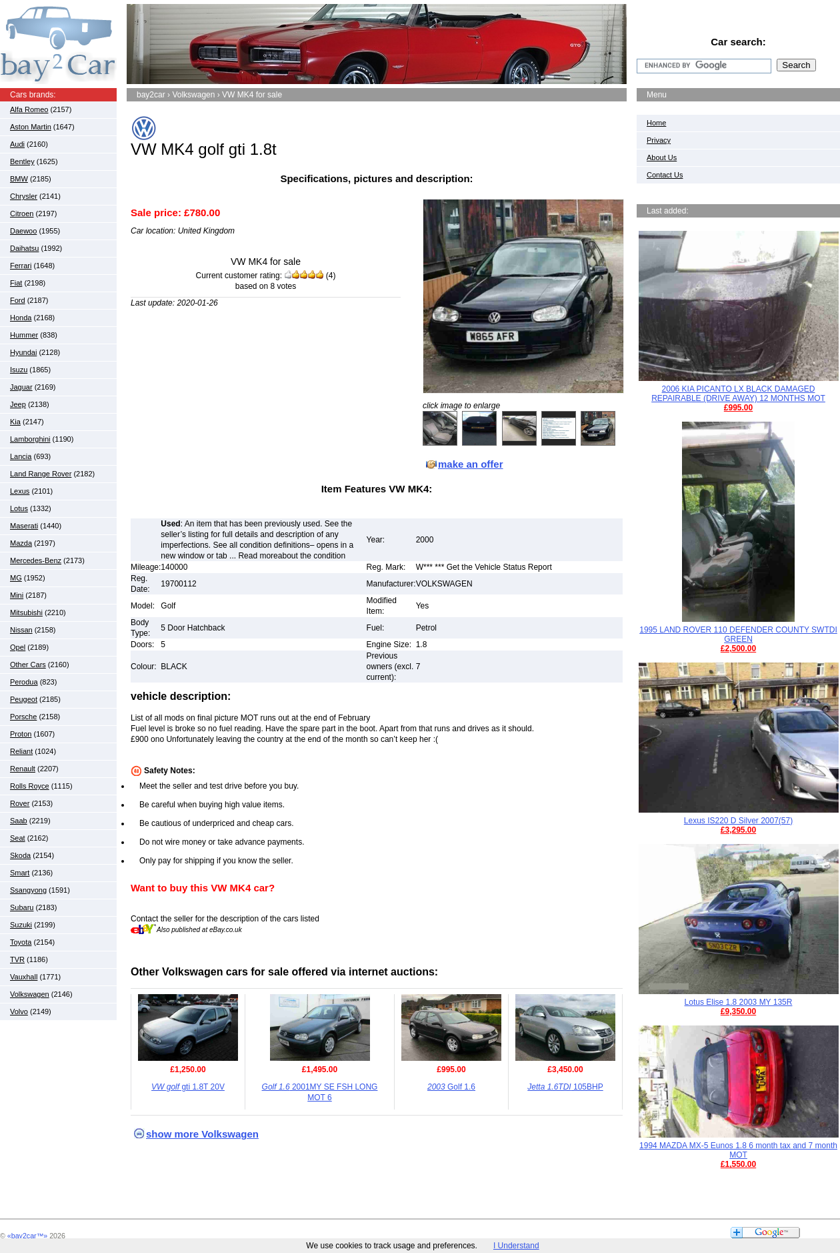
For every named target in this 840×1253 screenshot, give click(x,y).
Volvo (19, 1011)
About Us (662, 157)
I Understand (516, 1245)
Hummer (24, 335)
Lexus (19, 491)
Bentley (22, 161)
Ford (17, 300)
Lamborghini (30, 439)
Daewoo (23, 231)
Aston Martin (30, 127)
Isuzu (18, 370)
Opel (17, 647)
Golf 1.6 (451, 1087)
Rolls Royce (29, 786)
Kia (15, 422)
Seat (17, 838)
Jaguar (21, 387)
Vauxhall (23, 977)
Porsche (23, 717)
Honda (20, 318)
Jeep (18, 404)
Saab (18, 821)
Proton (20, 734)
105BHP (565, 1087)
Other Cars (28, 665)
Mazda (21, 543)
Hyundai (23, 352)
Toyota (20, 942)
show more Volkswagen (202, 1134)
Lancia (20, 456)
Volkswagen (29, 994)
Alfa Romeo (29, 109)
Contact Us (665, 175)
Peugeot (23, 699)
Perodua (24, 682)
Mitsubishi (26, 612)
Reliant (21, 751)
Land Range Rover (40, 474)
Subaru (21, 907)
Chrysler (23, 196)
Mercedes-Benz (35, 560)
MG (16, 578)
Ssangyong (28, 890)
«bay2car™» (27, 1236)
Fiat (16, 283)
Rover (19, 803)
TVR (17, 959)
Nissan (21, 630)
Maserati (24, 526)
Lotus (19, 508)
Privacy (659, 140)
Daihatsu (24, 248)
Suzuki (21, 925)
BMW (19, 179)
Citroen (21, 214)
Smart (19, 873)
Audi (17, 144)
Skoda (20, 855)
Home (656, 123)
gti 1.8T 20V (188, 1087)
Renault (22, 769)
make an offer (470, 464)
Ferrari (20, 266)
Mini (16, 595)
